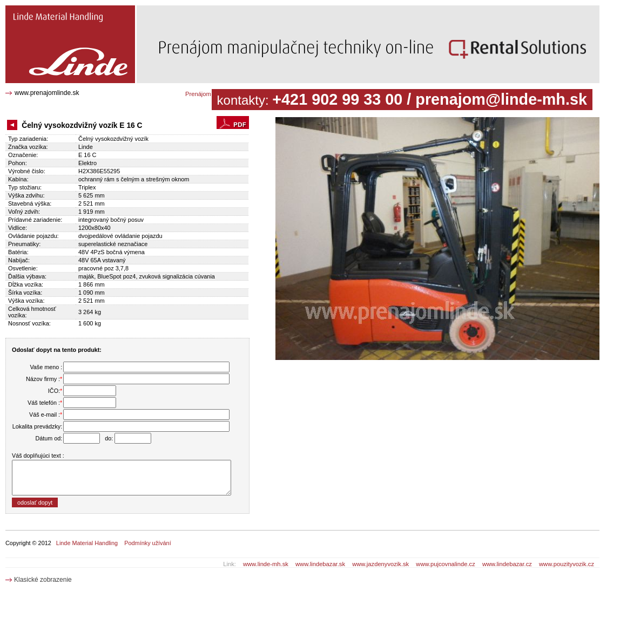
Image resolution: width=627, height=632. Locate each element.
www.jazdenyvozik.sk (380, 564)
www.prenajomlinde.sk (47, 93)
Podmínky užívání (147, 543)
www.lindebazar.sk (320, 564)
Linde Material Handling (87, 543)
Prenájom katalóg (208, 94)
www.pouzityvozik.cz (566, 564)
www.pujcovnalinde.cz (445, 564)
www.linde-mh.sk (265, 564)
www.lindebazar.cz (507, 564)
